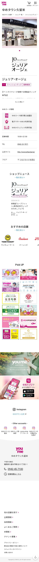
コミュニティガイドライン (12, 549)
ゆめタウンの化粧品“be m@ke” (33, 433)
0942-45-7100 (15, 469)
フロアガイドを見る (27, 160)
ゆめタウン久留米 (7, 14)
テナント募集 (9, 537)
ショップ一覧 (18, 14)
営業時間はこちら (14, 474)
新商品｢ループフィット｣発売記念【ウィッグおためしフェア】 (19, 206)
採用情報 (8, 522)
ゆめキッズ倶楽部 (15, 432)
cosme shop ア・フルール (24, 432)
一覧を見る (19, 178)
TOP (35, 557)
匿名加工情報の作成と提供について (15, 546)
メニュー (35, 3)
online (29, 3)
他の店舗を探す (10, 512)
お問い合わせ (8, 552)
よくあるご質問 (10, 527)
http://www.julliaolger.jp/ (26, 152)
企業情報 (8, 517)
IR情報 (6, 532)
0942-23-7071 (22, 144)
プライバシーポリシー (11, 543)
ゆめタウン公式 (18, 414)
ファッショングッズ (30, 14)
